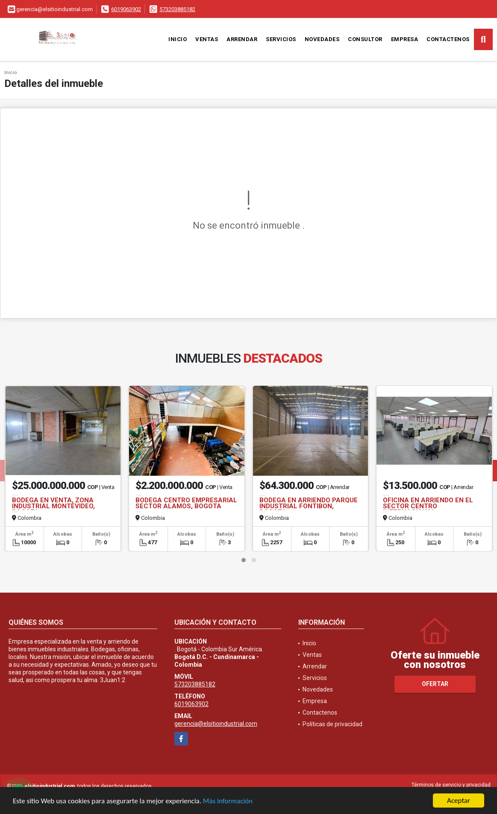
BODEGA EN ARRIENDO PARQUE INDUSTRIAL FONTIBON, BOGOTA (308, 506)
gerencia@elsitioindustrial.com (215, 723)
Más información (228, 801)
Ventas (206, 39)
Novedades (322, 39)
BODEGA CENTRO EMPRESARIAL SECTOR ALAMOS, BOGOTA (186, 503)
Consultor (365, 39)
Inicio (177, 39)
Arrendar (241, 39)
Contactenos (448, 39)
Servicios (281, 39)
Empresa (404, 39)
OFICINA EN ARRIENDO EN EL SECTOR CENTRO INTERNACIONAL (428, 506)
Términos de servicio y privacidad (451, 785)
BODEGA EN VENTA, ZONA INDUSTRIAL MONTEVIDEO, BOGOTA (53, 506)
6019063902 (126, 9)
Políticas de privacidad (332, 724)
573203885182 (177, 9)
